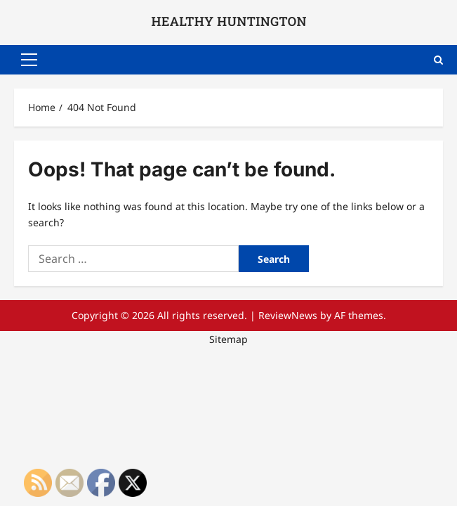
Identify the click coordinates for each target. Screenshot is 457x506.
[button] (29, 59)
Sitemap (228, 339)
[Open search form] (438, 59)
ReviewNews (287, 315)
